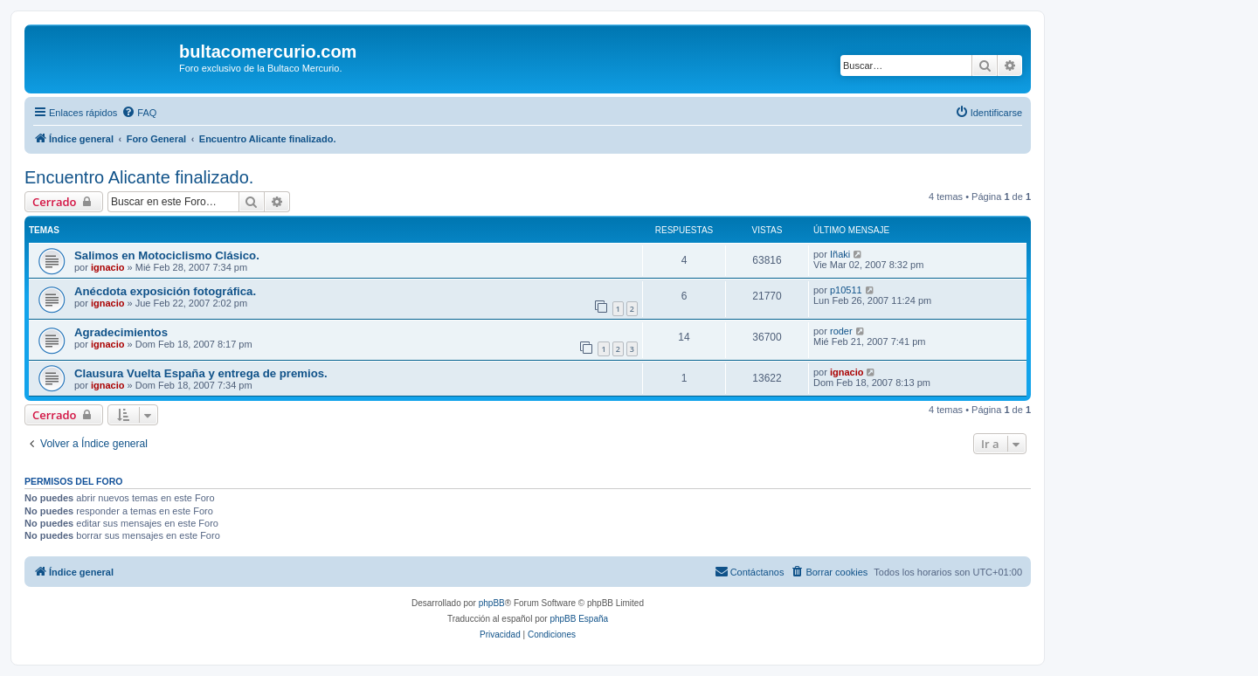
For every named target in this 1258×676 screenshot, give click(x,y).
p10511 (846, 290)
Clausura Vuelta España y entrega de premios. (201, 373)
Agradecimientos (121, 332)
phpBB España (579, 619)
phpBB (492, 603)
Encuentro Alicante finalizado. (138, 177)
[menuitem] (138, 112)
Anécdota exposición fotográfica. (165, 291)
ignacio (108, 267)
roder (841, 331)
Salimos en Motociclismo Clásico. (166, 255)
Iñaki (840, 254)
